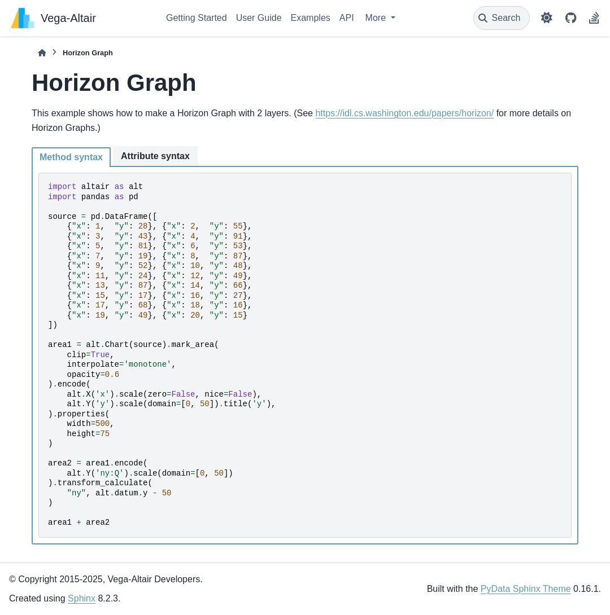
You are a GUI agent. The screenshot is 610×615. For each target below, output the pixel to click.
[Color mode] (547, 18)
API (346, 18)
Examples (310, 18)
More (377, 18)
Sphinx (81, 598)
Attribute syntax (155, 156)
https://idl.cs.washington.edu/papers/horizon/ (404, 113)
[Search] (501, 18)
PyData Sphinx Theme (526, 589)
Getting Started (196, 18)
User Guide (259, 18)
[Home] (42, 53)
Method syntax (71, 157)
